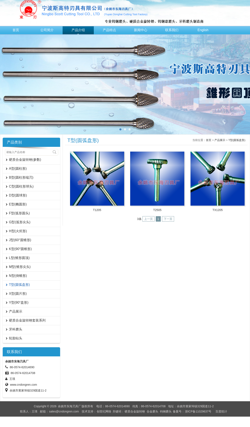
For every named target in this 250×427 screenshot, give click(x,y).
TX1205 (217, 210)
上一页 (148, 219)
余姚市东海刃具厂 (69, 406)
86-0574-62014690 (22, 367)
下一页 (168, 219)
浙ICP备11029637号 (198, 411)
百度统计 (221, 411)
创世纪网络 (104, 411)
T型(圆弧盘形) (236, 140)
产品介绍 (78, 30)
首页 (15, 30)
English (203, 30)
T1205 (97, 210)
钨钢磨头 (166, 411)
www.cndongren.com (23, 384)
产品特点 (109, 30)
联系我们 (171, 30)
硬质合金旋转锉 (135, 411)
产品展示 (219, 140)
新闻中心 (140, 30)
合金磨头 (152, 411)
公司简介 (47, 30)
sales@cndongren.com (64, 411)
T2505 (157, 210)
